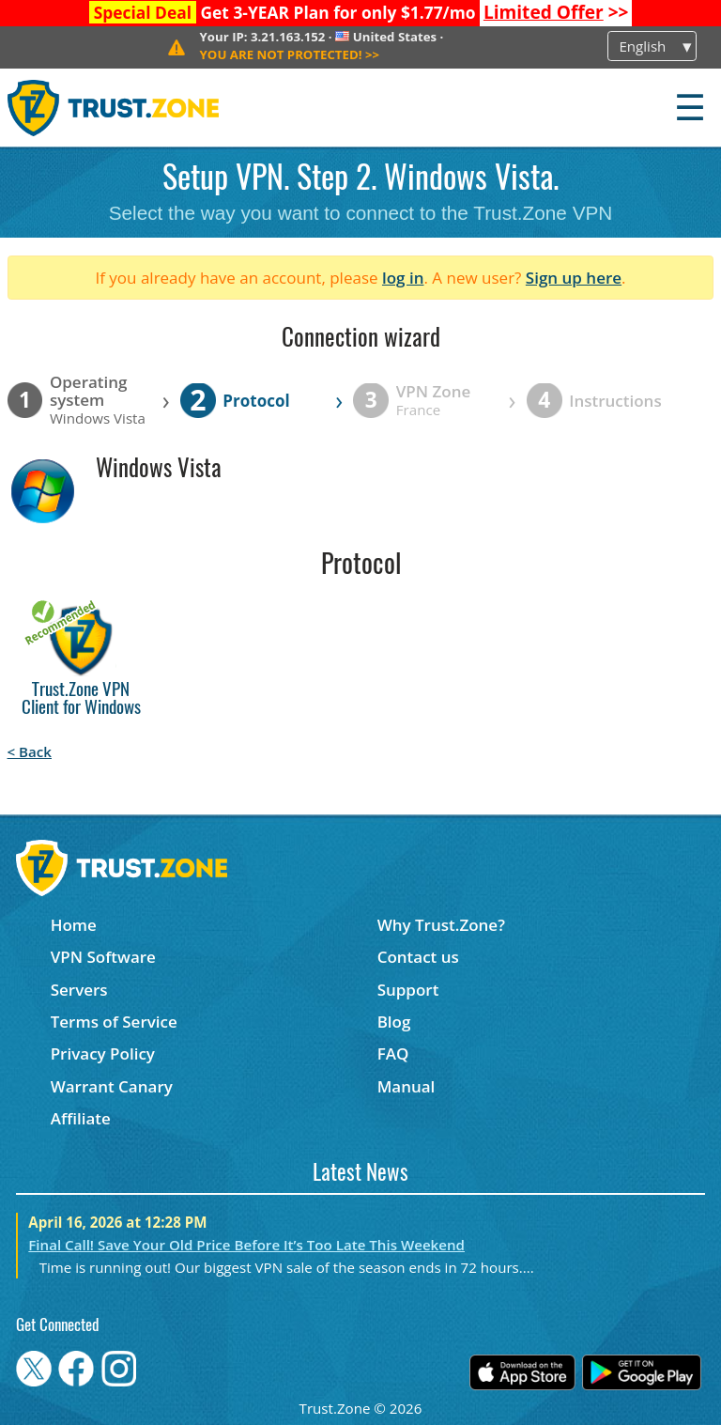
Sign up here (573, 277)
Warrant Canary (112, 1086)
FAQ (393, 1053)
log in (403, 277)
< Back (30, 751)
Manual (406, 1086)
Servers (79, 989)
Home (74, 925)
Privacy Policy (103, 1053)
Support (408, 989)
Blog (394, 1021)
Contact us (418, 957)
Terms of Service (114, 1021)
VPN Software (103, 957)
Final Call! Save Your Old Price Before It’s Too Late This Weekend (246, 1244)
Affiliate (81, 1118)
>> (556, 12)
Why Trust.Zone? (441, 925)
